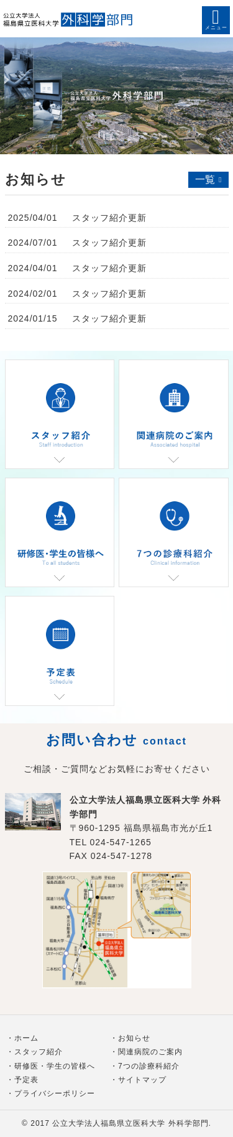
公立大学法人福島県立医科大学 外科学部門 (130, 1123)
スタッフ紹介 (38, 1051)
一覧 (205, 179)
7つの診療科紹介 (149, 1066)
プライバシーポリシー (54, 1093)
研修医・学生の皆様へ (54, 1066)
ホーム (26, 1038)
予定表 (26, 1079)
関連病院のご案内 (150, 1051)
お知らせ (134, 1038)
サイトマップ (142, 1079)
